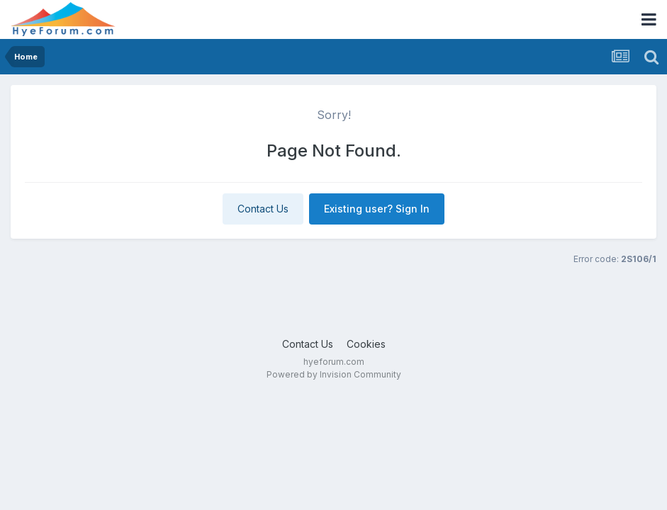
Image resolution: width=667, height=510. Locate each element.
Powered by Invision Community (334, 374)
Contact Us (262, 209)
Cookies (366, 344)
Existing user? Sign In (377, 209)
